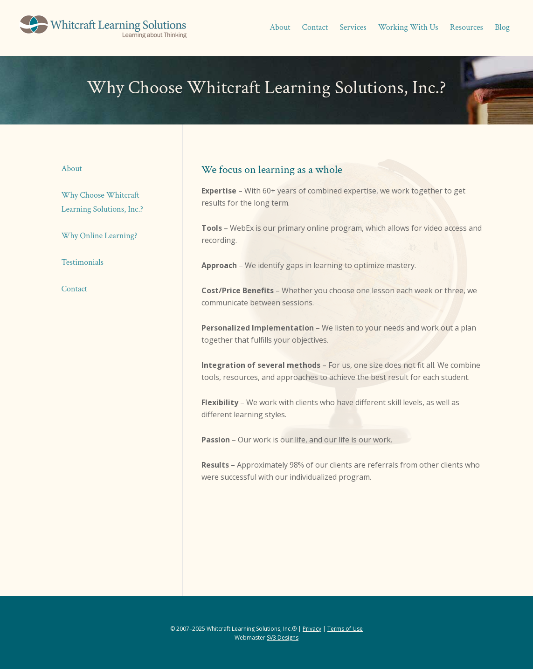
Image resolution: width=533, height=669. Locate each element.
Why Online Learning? (100, 235)
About (72, 168)
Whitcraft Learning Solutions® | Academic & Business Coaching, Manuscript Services (103, 28)
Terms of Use (345, 629)
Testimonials (83, 262)
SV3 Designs (282, 637)
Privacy (312, 629)
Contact (75, 288)
